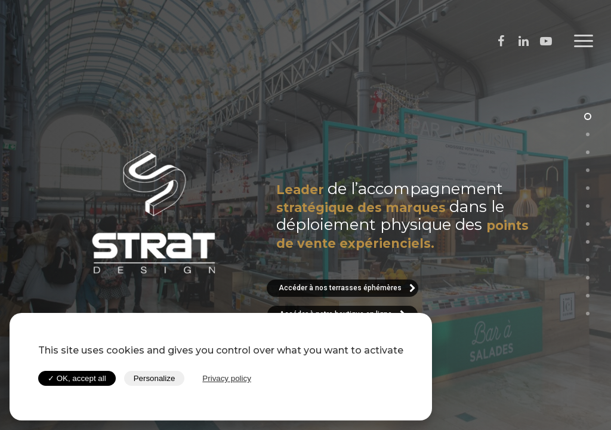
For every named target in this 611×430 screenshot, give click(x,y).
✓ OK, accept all (77, 378)
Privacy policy (226, 378)
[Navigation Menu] (584, 41)
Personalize (154, 378)
